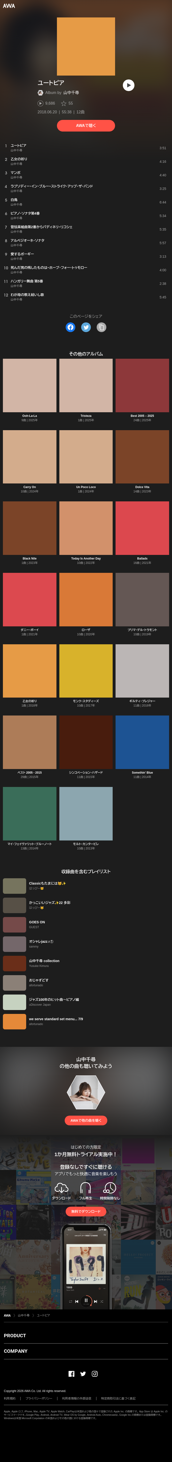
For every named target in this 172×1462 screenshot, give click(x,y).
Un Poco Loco (86, 487)
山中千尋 (71, 93)
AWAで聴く (86, 126)
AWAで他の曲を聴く (86, 1120)
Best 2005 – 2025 (142, 416)
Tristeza (86, 416)
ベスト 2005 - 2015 (29, 772)
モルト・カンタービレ (86, 844)
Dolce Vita (142, 487)
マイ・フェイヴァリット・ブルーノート (30, 844)
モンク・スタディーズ (86, 701)
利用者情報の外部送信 (76, 1398)
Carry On (29, 487)
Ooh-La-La (29, 416)
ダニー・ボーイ (30, 630)
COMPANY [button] (15, 1351)
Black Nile (30, 558)
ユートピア (43, 1315)
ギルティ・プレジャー (142, 701)
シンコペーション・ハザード (86, 772)
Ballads (142, 558)
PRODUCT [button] (15, 1335)
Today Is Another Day (86, 558)
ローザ (86, 630)
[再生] (128, 85)
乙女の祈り (30, 701)
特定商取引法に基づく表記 (118, 1398)
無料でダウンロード (86, 1211)
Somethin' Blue (142, 772)
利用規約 (10, 1398)
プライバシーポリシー (38, 1398)
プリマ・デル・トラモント (142, 630)
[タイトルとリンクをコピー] (101, 327)
